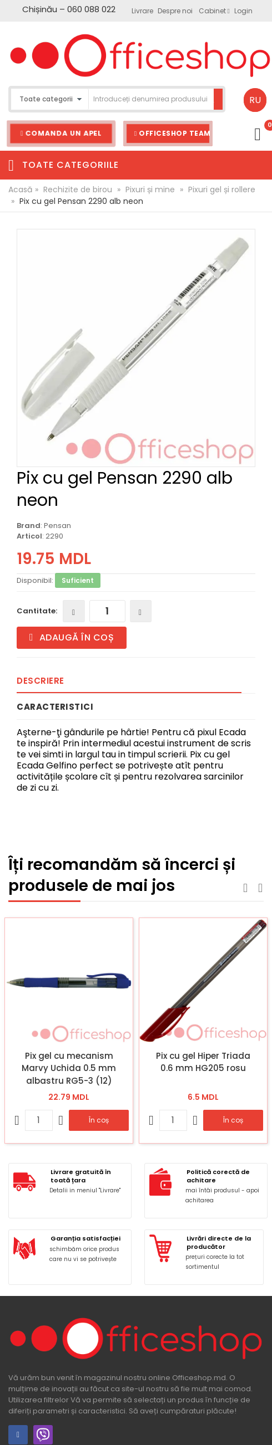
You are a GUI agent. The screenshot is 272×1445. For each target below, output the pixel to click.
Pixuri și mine (150, 189)
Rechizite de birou (77, 189)
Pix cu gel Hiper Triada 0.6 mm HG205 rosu (203, 1062)
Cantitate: (37, 611)
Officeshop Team (172, 133)
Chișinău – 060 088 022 (68, 9)
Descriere (40, 680)
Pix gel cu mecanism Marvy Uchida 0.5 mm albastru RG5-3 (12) (69, 1068)
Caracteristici (55, 707)
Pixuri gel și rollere (221, 189)
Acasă (20, 189)
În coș (99, 1120)
